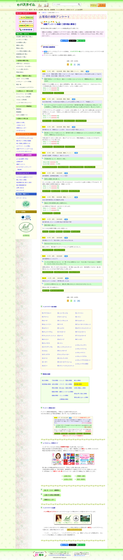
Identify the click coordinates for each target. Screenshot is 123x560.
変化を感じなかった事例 (81, 397)
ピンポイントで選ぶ (22, 39)
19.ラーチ (51, 231)
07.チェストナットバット (49, 335)
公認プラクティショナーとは (24, 148)
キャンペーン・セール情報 (23, 94)
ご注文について (70, 9)
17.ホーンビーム (47, 120)
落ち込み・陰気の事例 (65, 388)
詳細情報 (52, 9)
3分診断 (41, 9)
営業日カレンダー (21, 128)
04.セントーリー (46, 324)
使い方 (35, 9)
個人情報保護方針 (21, 185)
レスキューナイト (59, 93)
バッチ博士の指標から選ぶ (23, 51)
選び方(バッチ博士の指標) (23, 140)
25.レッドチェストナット (64, 347)
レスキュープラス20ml (81, 364)
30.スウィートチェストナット (65, 365)
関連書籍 (18, 112)
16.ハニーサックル (62, 313)
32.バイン (78, 316)
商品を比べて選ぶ (21, 57)
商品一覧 (46, 9)
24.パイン (60, 343)
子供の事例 (55, 380)
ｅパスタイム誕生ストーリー (24, 177)
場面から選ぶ (20, 45)
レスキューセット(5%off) (23, 96)
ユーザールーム (20, 130)
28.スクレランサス (62, 358)
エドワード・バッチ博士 (23, 146)
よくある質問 (78, 9)
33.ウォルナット (75, 231)
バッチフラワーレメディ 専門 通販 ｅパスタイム (59, 555)
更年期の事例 (78, 384)
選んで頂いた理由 (21, 179)
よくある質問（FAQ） (22, 159)
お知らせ (44, 12)
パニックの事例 (63, 395)
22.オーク (60, 335)
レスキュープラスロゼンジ (76, 167)
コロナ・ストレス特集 (22, 78)
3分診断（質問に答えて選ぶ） (24, 36)
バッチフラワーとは (22, 9)
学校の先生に (20, 72)
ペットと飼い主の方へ (22, 69)
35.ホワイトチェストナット (50, 167)
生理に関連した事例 (80, 388)
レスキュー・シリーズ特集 (23, 81)
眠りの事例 (77, 380)
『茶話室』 (19, 169)
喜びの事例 (45, 380)
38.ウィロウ (46, 290)
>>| (78, 64)
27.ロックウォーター (63, 354)
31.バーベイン (79, 313)
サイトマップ (20, 190)
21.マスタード (61, 332)
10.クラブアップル (47, 347)
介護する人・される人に (23, 63)
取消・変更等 (81, 479)
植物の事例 (55, 395)
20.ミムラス (65, 191)
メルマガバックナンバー (23, 167)
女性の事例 (55, 384)
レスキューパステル (58, 120)
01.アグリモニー (46, 313)
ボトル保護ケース (22, 115)
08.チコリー (45, 339)
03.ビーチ (44, 320)
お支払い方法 (68, 479)
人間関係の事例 (63, 399)
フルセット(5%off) (21, 99)
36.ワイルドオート (80, 332)
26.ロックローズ (56, 191)
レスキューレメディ (48, 93)
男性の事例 (55, 388)
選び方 (30, 9)
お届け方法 (67, 476)
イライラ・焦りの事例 (65, 384)
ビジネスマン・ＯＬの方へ (23, 66)
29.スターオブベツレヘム (57, 290)
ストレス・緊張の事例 (65, 380)
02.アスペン (45, 316)
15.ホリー (44, 365)
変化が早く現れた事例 (80, 393)
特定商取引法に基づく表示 (23, 182)
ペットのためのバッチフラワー (25, 87)
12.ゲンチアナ (46, 191)
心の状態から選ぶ (21, 42)
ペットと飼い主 (60, 9)
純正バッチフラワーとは (74, 529)
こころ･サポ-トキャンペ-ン (24, 102)
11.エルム (45, 231)
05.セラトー (45, 328)
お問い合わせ (20, 187)
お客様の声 (19, 161)
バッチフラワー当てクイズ (23, 151)
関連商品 (18, 109)
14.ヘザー (44, 362)
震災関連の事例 (46, 384)
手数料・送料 (81, 476)
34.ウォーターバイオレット (83, 324)
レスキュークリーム (69, 120)
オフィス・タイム (21, 198)
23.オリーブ (67, 231)
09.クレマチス (46, 343)
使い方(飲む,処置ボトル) (23, 143)
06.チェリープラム (47, 146)
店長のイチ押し (20, 122)
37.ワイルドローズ (80, 335)
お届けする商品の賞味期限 (51, 495)
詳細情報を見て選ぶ (22, 54)
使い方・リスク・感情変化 (51, 490)
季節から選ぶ (20, 48)
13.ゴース (44, 358)
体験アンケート (20, 164)
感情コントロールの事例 (66, 391)
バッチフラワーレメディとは (24, 138)
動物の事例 (55, 391)
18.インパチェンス (62, 320)
